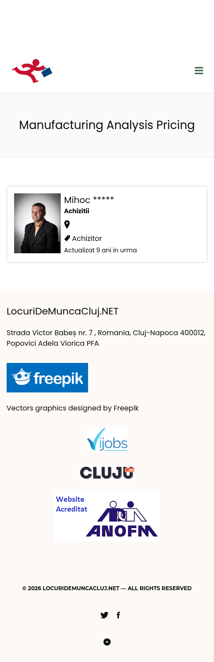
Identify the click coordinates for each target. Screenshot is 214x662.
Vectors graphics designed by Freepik (73, 408)
